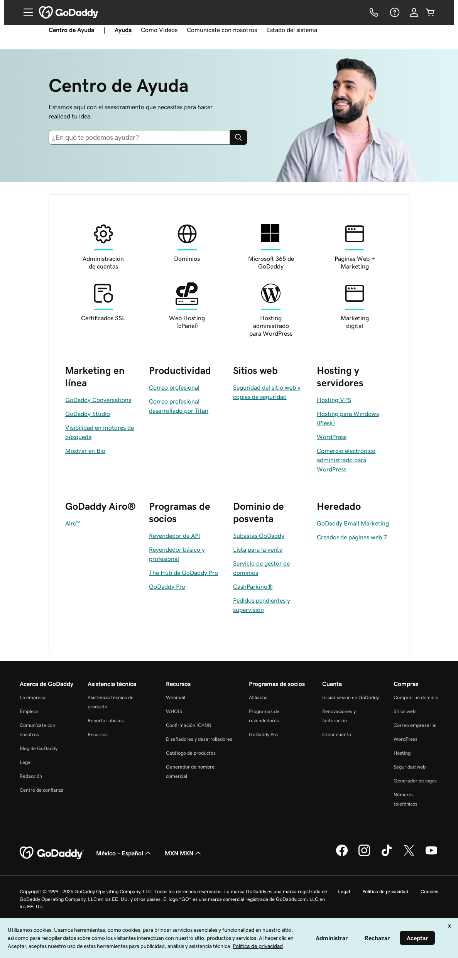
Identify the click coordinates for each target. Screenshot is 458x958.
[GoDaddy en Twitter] (409, 855)
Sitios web (405, 711)
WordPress (405, 739)
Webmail (175, 697)
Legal (26, 762)
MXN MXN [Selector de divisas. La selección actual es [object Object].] (184, 853)
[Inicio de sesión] (414, 12)
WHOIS (174, 711)
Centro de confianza (42, 789)
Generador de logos (415, 780)
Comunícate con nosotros (222, 30)
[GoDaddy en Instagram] (364, 855)
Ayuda (123, 30)
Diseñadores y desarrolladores (199, 739)
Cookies (429, 891)
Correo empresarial (415, 725)
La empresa (33, 697)
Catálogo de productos (191, 752)
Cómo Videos (159, 30)
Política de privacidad (385, 891)
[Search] (238, 137)
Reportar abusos (106, 720)
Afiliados (258, 697)
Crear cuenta (336, 734)
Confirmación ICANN (188, 725)
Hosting (402, 752)
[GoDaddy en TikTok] (387, 855)
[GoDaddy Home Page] (52, 853)
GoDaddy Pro (263, 734)
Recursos (98, 734)
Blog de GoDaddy (38, 748)
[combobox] (139, 137)
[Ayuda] (394, 12)
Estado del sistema (291, 30)
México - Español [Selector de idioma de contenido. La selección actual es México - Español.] (124, 853)
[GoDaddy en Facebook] (342, 855)
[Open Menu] (25, 12)
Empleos (29, 711)
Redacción (31, 776)
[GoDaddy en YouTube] (431, 855)
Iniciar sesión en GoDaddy (350, 697)
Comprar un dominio (416, 697)
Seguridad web (410, 766)
